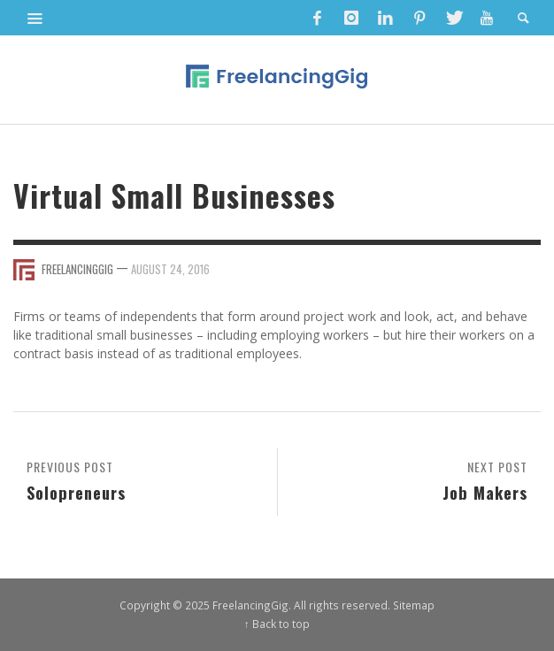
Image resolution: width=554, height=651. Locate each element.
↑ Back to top (277, 624)
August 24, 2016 (170, 269)
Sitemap (414, 605)
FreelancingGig (77, 269)
